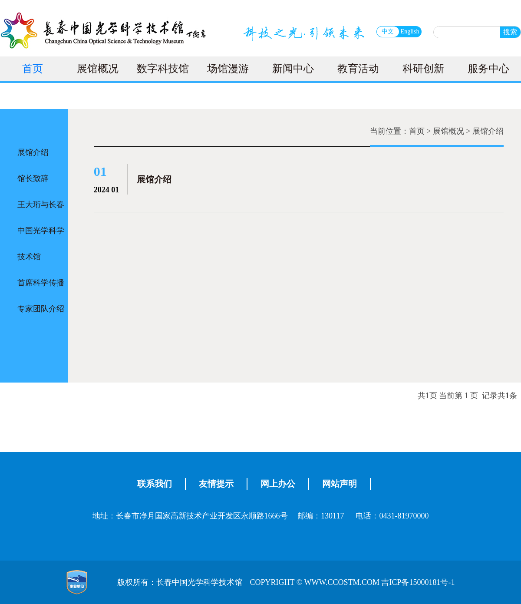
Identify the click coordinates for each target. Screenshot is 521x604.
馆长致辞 (33, 178)
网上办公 (277, 483)
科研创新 (423, 68)
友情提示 (216, 483)
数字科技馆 (163, 68)
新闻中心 (293, 68)
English (410, 31)
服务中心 (488, 68)
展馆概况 (98, 68)
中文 (388, 31)
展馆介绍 (33, 152)
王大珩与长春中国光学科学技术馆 (40, 230)
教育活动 (358, 68)
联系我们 (154, 483)
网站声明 (339, 483)
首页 (32, 68)
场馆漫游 (228, 68)
